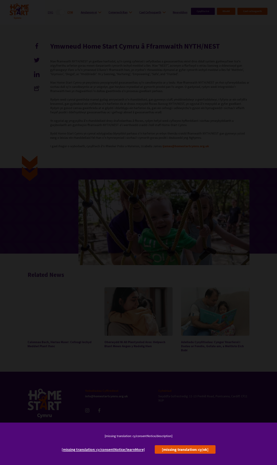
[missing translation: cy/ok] (185, 449)
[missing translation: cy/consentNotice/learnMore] (103, 449)
